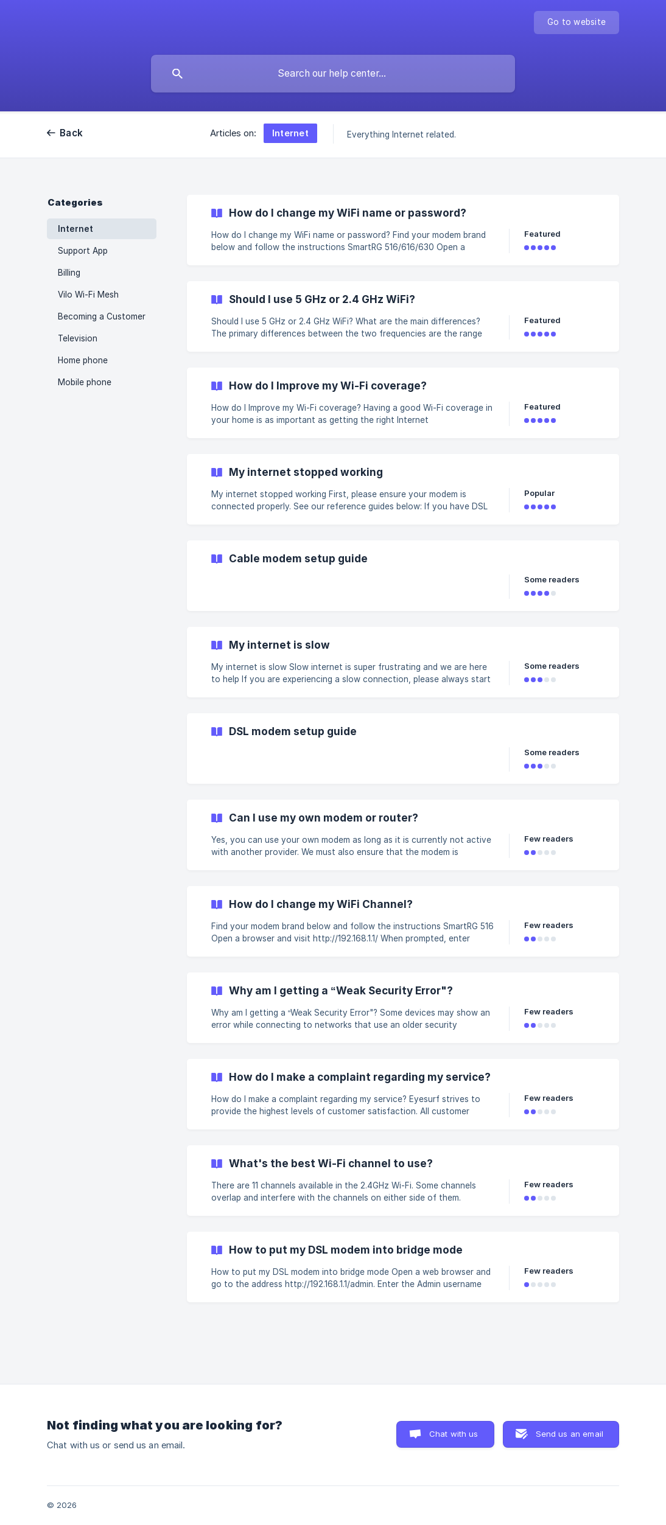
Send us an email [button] (569, 1434)
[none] (576, 22)
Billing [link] (69, 272)
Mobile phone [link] (84, 382)
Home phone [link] (83, 360)
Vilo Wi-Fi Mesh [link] (88, 294)
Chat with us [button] (453, 1434)
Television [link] (77, 338)
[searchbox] (333, 73)
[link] (403, 230)
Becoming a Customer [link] (101, 316)
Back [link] (71, 133)
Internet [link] (75, 229)
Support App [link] (83, 251)
